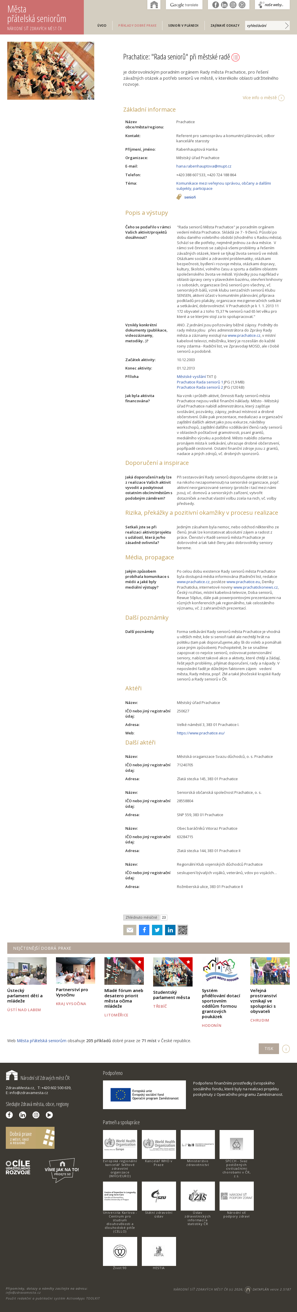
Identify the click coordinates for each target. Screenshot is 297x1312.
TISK (269, 1048)
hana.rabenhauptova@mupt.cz (203, 166)
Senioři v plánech (183, 25)
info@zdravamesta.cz (23, 1292)
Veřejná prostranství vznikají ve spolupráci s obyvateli (263, 1000)
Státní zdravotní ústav (158, 1214)
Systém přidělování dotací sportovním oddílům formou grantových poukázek (221, 1003)
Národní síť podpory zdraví (236, 1214)
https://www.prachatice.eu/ (201, 733)
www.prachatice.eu (243, 581)
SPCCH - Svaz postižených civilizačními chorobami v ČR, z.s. (236, 1168)
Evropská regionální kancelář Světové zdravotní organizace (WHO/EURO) (120, 1168)
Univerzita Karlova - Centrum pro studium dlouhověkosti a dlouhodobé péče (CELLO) (120, 1221)
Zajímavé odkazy (225, 25)
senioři (190, 197)
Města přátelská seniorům (45, 16)
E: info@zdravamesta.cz (27, 1092)
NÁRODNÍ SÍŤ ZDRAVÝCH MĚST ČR (200, 1289)
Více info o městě (260, 97)
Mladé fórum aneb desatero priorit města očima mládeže (123, 998)
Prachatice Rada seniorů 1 (200, 382)
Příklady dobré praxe (137, 25)
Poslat (130, 930)
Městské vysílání (191, 376)
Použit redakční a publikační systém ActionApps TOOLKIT (53, 1298)
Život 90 (119, 1268)
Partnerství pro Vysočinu (72, 992)
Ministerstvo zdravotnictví (197, 1163)
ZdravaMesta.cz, (20, 1087)
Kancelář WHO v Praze (159, 1163)
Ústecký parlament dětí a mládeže (25, 995)
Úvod (101, 25)
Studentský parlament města (171, 994)
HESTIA (159, 1268)
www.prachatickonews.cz (255, 587)
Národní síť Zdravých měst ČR (38, 1077)
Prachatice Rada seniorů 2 (200, 387)
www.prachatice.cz (244, 335)
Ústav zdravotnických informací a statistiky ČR (197, 1218)
